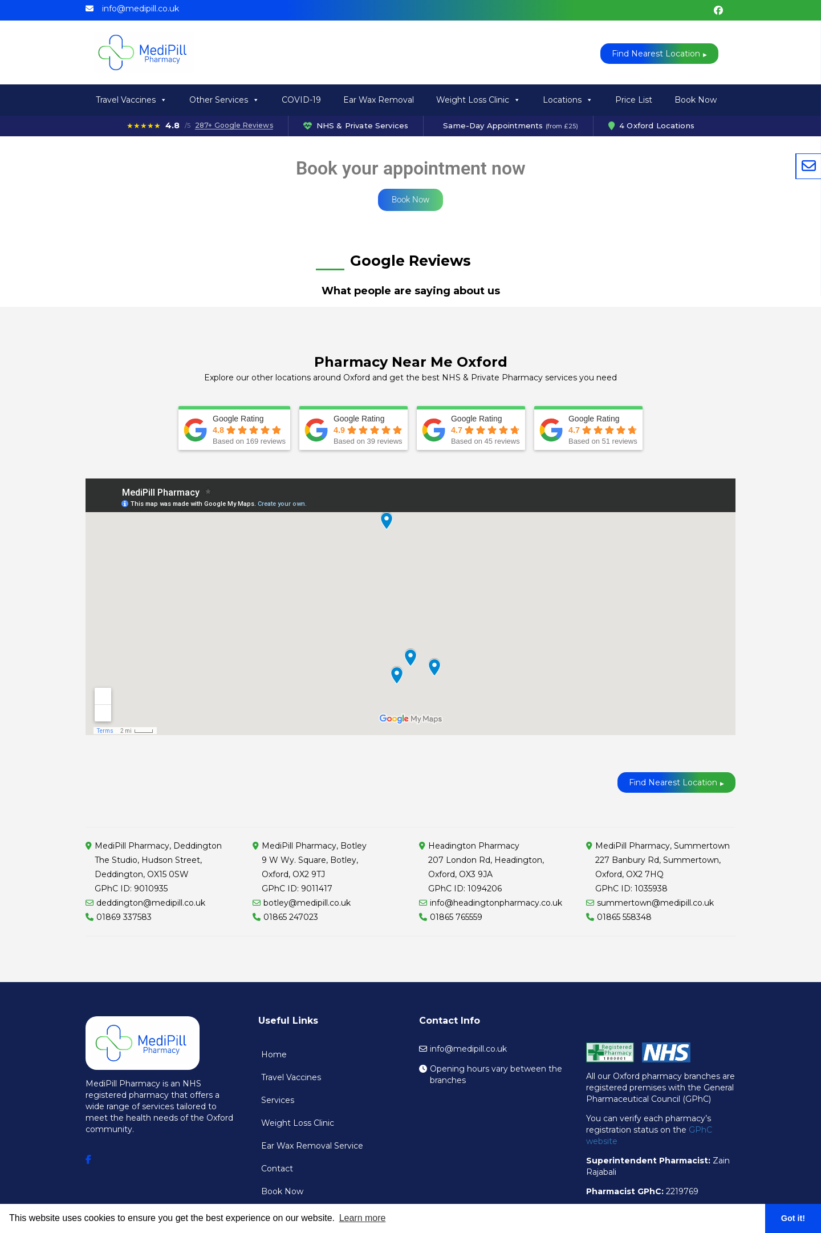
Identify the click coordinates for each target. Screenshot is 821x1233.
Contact (277, 1168)
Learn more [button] (362, 1218)
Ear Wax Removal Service (312, 1146)
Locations (568, 100)
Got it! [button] (793, 1218)
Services (277, 1100)
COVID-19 (301, 100)
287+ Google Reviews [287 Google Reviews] (234, 125)
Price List (633, 100)
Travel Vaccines (131, 100)
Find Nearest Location (656, 53)
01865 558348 (624, 917)
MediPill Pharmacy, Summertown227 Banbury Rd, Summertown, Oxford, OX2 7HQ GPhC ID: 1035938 (662, 867)
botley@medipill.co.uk (307, 903)
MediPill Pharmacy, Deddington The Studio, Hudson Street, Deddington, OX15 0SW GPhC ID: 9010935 (158, 867)
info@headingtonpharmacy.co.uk (496, 903)
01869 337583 (124, 917)
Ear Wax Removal (378, 100)
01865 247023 (290, 917)
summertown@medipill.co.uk (655, 903)
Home (274, 1054)
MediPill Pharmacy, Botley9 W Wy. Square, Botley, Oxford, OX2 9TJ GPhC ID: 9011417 (314, 867)
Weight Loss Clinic (478, 100)
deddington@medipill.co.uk (150, 903)
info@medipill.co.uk (140, 8)
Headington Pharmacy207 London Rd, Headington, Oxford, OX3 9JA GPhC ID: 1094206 (486, 867)
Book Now (695, 100)
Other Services (224, 100)
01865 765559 (456, 917)
